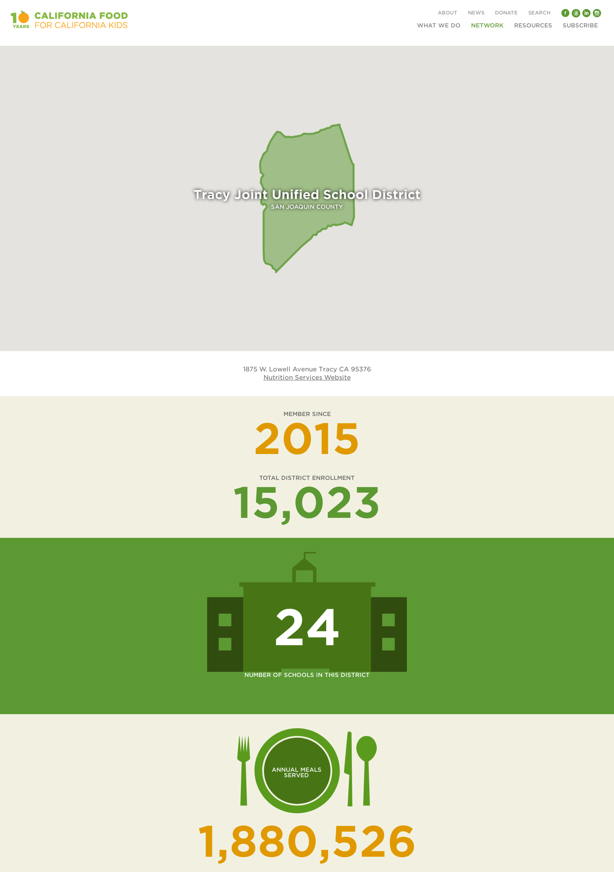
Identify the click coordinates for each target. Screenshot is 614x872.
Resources (533, 25)
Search (539, 13)
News (476, 13)
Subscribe (580, 25)
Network (487, 25)
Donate (506, 13)
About (447, 13)
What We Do (438, 25)
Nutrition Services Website (307, 377)
